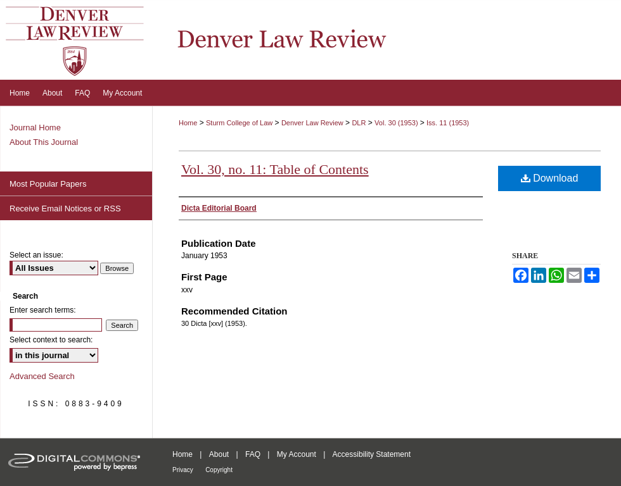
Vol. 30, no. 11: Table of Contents (275, 169)
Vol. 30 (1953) (397, 123)
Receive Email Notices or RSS (65, 208)
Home (188, 123)
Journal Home (35, 127)
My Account (296, 454)
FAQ (252, 454)
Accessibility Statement (372, 454)
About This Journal (44, 142)
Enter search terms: (43, 310)
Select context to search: (51, 339)
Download (550, 178)
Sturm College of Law (239, 123)
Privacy (182, 469)
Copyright (219, 469)
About (219, 454)
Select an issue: (36, 255)
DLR (359, 123)
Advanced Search (42, 376)
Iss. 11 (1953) (447, 123)
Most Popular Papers (48, 184)
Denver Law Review (312, 123)
